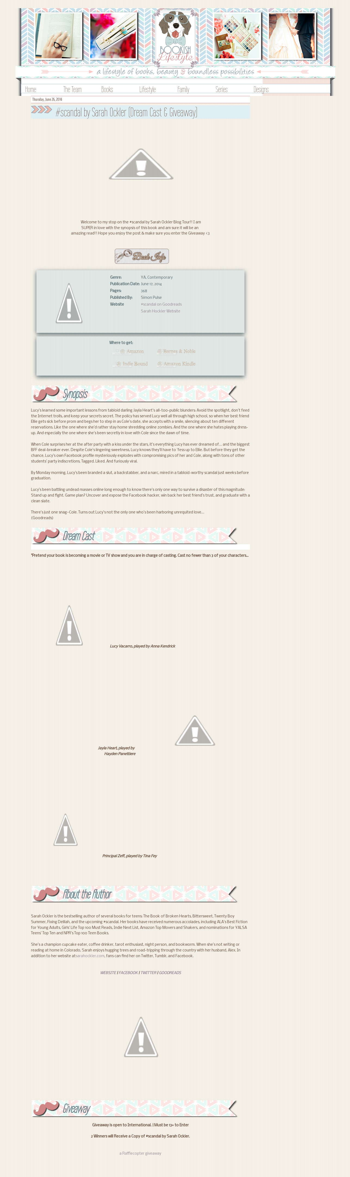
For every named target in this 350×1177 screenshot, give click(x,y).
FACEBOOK (128, 973)
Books (107, 89)
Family (183, 89)
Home (30, 89)
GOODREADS (170, 973)
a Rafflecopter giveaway (140, 1154)
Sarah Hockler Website (160, 311)
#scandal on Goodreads (161, 305)
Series (222, 89)
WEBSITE (108, 973)
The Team (72, 89)
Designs (261, 89)
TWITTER (148, 973)
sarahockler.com (90, 956)
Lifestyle (148, 89)
